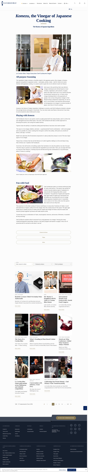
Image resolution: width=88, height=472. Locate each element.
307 (68, 404)
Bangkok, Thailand (56, 462)
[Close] (86, 469)
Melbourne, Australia (40, 456)
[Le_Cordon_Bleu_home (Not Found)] (9, 3)
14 (56, 404)
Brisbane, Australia (39, 453)
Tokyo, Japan (55, 453)
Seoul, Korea (55, 456)
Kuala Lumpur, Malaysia (57, 458)
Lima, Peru (21, 458)
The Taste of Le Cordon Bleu (20, 340)
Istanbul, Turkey (6, 459)
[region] (44, 470)
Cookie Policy (5, 435)
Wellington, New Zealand (41, 460)
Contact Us (5, 429)
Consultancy (17, 435)
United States (22, 460)
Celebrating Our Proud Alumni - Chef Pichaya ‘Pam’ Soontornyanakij (57, 383)
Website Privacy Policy (7, 433)
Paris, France (5, 450)
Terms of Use (5, 431)
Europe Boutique (30, 431)
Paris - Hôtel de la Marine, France (9, 452)
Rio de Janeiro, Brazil (23, 449)
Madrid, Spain (5, 457)
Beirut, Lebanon (6, 464)
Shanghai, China (56, 449)
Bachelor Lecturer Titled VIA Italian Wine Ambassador (28, 298)
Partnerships (17, 431)
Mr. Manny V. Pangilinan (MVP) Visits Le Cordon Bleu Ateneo (50, 299)
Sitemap (4, 438)
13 (53, 404)
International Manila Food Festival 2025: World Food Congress (65, 299)
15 (59, 404)
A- (71, 9)
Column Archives (43, 232)
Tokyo (43, 237)
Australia (38, 449)
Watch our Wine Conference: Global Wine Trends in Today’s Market (65, 342)
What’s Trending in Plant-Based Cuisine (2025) (42, 340)
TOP (85, 408)
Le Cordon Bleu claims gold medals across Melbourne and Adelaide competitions (21, 385)
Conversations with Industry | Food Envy (36, 385)
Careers (16, 433)
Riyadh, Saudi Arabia (6, 461)
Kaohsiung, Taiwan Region (58, 460)
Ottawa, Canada (22, 453)
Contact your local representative (76, 451)
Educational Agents (43, 431)
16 (62, 404)
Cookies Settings (62, 469)
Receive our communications (66, 418)
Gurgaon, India (56, 451)
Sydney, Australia (39, 458)
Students (41, 429)
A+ (70, 9)
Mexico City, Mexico (23, 456)
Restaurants (17, 429)
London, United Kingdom (7, 455)
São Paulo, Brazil (23, 451)
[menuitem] (74, 3)
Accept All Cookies (71, 469)
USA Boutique (29, 429)
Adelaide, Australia (39, 451)
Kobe (43, 242)
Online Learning (73, 449)
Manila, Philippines (56, 464)
